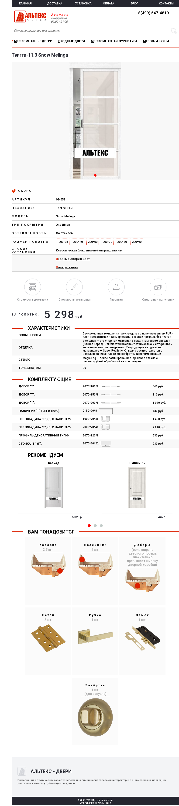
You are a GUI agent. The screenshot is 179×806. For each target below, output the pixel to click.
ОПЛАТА (108, 3)
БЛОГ (134, 3)
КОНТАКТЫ (166, 3)
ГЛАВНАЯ (25, 3)
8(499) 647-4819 (153, 13)
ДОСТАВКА (54, 3)
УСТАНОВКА (83, 3)
